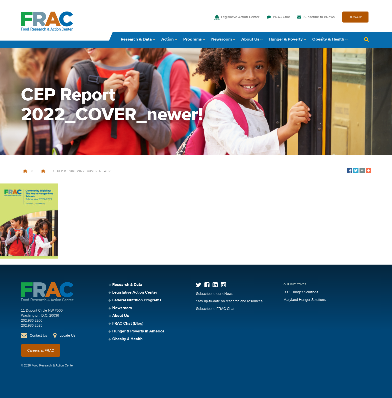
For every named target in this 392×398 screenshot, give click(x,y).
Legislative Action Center (240, 17)
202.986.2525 (31, 325)
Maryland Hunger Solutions (305, 300)
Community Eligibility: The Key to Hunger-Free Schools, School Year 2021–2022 (43, 171)
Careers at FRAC (40, 350)
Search (366, 39)
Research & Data (136, 39)
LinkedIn (215, 284)
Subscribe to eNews (319, 17)
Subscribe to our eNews (214, 294)
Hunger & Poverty (286, 39)
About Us (250, 39)
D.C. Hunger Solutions (301, 292)
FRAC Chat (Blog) (128, 324)
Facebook (207, 284)
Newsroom (221, 39)
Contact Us (38, 335)
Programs (192, 39)
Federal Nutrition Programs (137, 300)
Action (167, 39)
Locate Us (67, 335)
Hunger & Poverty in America (138, 331)
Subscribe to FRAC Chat (215, 309)
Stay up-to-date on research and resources (229, 301)
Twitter (198, 284)
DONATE (355, 17)
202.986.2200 (31, 320)
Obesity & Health (328, 39)
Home (25, 171)
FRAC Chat (281, 17)
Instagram (223, 284)
